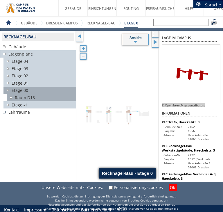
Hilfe (189, 8)
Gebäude (73, 8)
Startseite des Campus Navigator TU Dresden (26, 10)
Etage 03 (20, 68)
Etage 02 (20, 76)
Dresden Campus (62, 23)
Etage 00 (20, 90)
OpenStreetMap (176, 105)
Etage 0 (131, 23)
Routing (131, 8)
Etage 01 (20, 83)
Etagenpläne (20, 54)
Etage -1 (19, 105)
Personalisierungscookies (138, 187)
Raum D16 (25, 97)
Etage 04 (20, 61)
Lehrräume (19, 112)
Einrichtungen (102, 8)
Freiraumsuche (160, 8)
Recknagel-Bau (101, 23)
